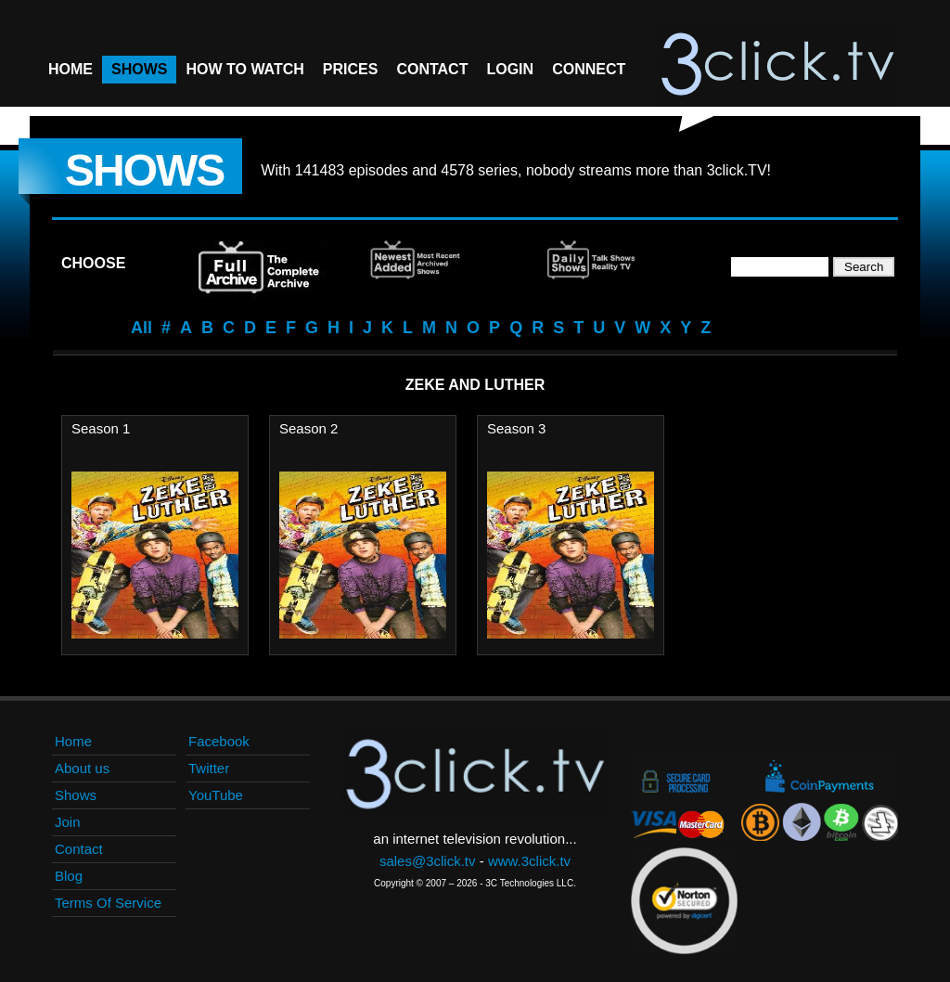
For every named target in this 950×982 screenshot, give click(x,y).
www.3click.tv (529, 861)
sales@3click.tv (427, 861)
